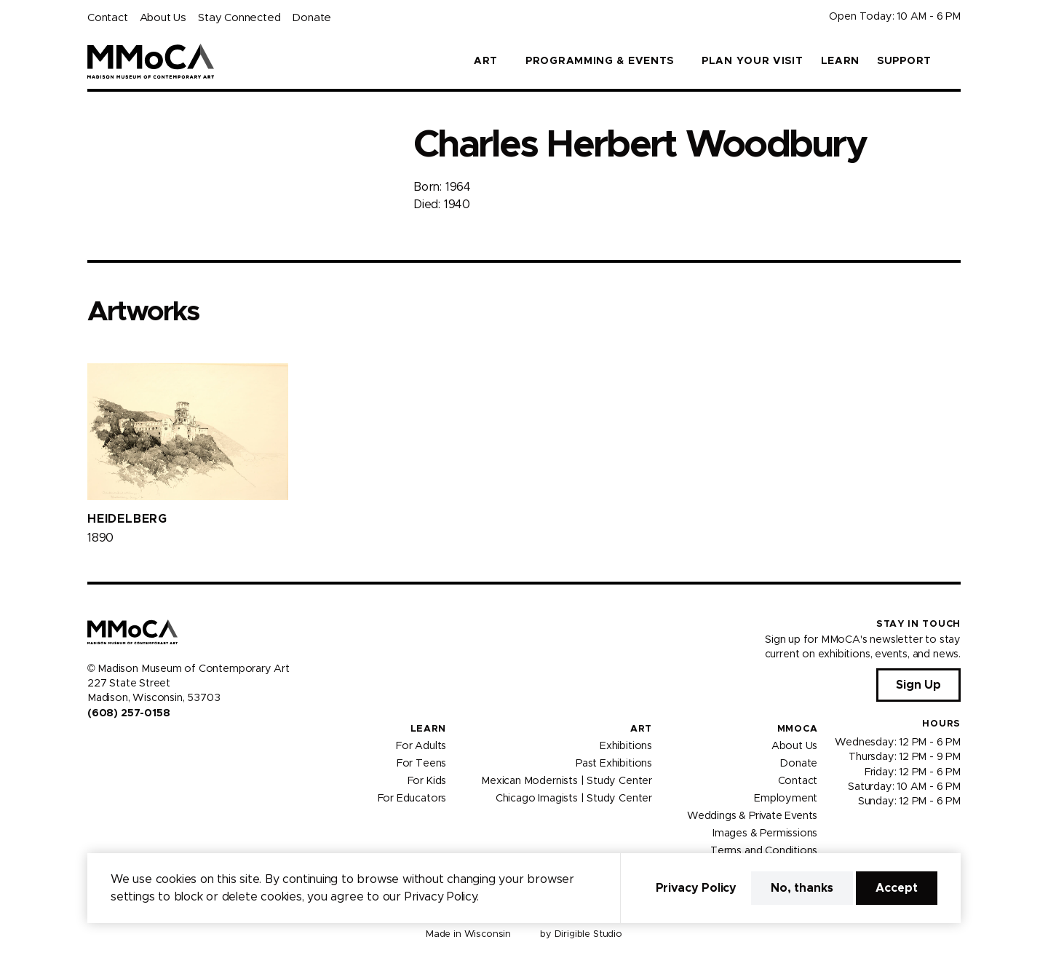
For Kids (427, 781)
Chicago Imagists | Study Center (574, 798)
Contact (107, 17)
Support (904, 61)
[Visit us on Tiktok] (145, 744)
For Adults (421, 746)
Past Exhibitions (614, 764)
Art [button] (486, 61)
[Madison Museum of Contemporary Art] (151, 61)
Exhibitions (626, 746)
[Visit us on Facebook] (93, 744)
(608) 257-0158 (128, 713)
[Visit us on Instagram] (110, 744)
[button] (955, 61)
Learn (840, 61)
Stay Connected (239, 17)
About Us (163, 17)
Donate (311, 17)
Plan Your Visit (752, 61)
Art (641, 729)
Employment (785, 798)
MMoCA (797, 729)
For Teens (421, 764)
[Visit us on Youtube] (128, 744)
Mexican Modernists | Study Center (566, 781)
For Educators (412, 798)
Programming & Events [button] (599, 61)
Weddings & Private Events (752, 816)
